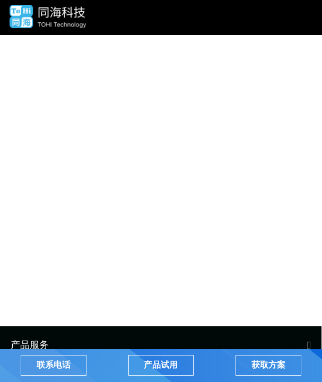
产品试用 (161, 364)
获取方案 (268, 364)
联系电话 (54, 364)
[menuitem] (160, 344)
